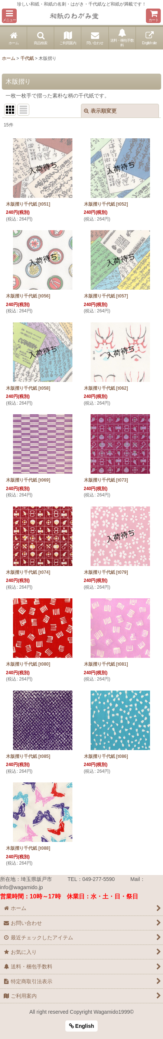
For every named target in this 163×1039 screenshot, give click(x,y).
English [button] (81, 1026)
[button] (9, 16)
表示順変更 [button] (100, 111)
